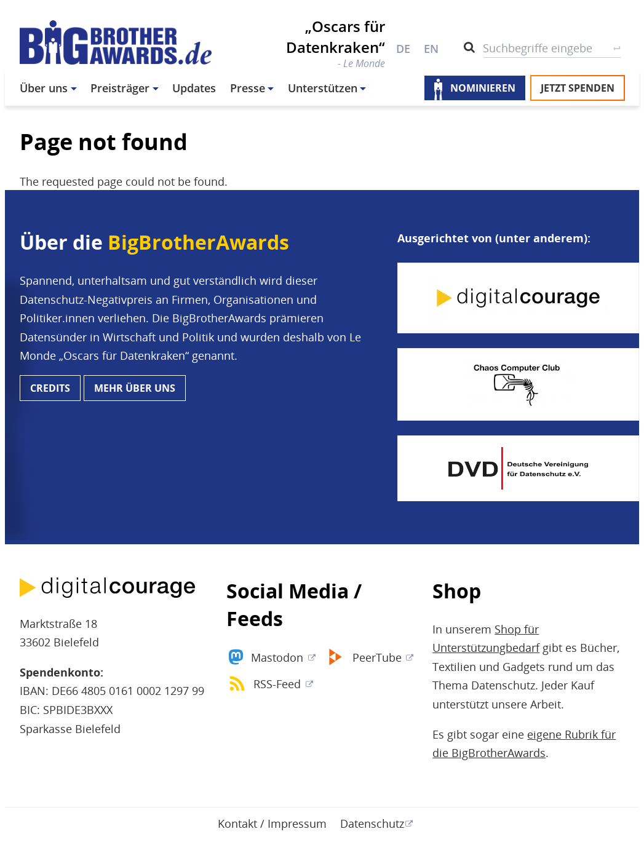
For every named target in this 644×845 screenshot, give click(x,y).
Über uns (44, 88)
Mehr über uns (134, 388)
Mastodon (277, 657)
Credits (50, 388)
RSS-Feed (277, 683)
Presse (247, 88)
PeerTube (377, 657)
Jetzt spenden (577, 88)
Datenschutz (372, 823)
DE (403, 48)
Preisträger (119, 88)
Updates (194, 88)
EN (431, 48)
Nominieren (482, 88)
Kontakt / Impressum (272, 823)
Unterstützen (322, 88)
